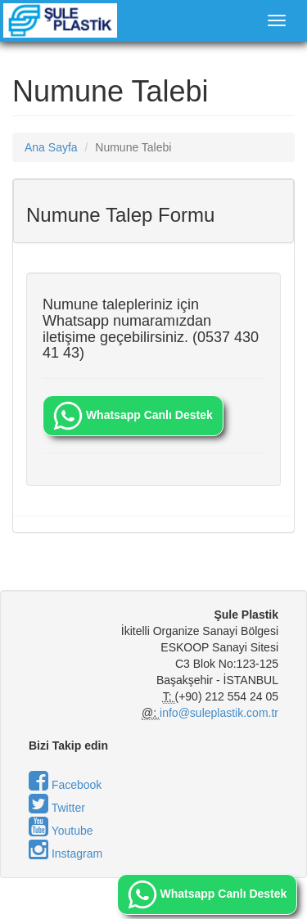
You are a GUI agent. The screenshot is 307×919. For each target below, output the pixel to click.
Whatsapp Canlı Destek (133, 415)
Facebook (65, 784)
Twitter (57, 807)
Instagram (65, 853)
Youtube (61, 830)
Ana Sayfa (51, 147)
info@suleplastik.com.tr (219, 712)
